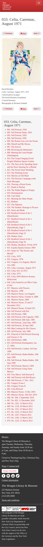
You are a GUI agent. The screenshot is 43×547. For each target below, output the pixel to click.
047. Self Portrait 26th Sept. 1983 (21, 320)
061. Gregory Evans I (16, 383)
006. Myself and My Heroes (18, 144)
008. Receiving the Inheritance (19, 150)
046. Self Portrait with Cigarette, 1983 (23, 317)
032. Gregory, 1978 (15, 259)
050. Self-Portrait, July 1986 (19, 331)
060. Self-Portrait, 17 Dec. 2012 (20, 380)
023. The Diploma (14, 204)
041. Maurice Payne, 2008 (18, 299)
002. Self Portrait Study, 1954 (19, 132)
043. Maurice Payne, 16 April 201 (21, 308)
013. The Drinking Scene (17, 173)
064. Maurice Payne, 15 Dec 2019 (21, 392)
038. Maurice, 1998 (15, 291)
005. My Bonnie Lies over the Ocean (22, 141)
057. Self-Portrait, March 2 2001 (20, 366)
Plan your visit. (6, 13)
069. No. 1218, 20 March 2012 (20, 406)
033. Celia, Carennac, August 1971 (21, 268)
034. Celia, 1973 (14, 274)
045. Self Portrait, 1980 (16, 314)
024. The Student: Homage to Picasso (22, 207)
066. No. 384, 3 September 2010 (20, 397)
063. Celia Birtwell (15, 389)
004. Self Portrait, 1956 (16, 138)
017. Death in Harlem (16, 187)
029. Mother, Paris (14, 236)
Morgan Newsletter (10, 471)
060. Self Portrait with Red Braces (21, 377)
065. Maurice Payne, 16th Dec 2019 (22, 395)
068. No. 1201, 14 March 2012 (20, 403)
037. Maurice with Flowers (18, 288)
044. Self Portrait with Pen (18, 311)
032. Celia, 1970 (14, 256)
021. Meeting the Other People (19, 199)
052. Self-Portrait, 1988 (17, 340)
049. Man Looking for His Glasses (21, 328)
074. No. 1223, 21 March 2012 (20, 421)
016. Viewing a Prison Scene (19, 184)
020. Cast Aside (13, 196)
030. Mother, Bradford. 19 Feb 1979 (22, 245)
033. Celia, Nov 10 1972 (17, 271)
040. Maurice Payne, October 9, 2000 (22, 297)
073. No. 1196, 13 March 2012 (19, 418)
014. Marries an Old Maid (18, 176)
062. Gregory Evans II (16, 386)
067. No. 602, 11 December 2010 (21, 400)
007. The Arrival (14, 147)
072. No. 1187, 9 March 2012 (19, 415)
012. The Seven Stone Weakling (20, 170)
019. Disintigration (15, 193)
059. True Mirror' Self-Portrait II (20, 374)
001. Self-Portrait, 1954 (17, 129)
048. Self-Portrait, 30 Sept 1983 (20, 325)
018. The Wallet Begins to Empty (21, 190)
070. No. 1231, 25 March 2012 (20, 409)
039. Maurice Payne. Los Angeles (21, 294)
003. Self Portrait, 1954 (16, 135)
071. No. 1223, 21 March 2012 (20, 412)
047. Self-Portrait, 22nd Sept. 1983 (21, 322)
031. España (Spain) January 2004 (21, 248)
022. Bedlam (12, 201)
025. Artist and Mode (16, 210)
